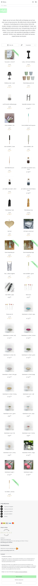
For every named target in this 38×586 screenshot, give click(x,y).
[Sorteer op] (28, 45)
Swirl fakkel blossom (9, 167)
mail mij (5, 516)
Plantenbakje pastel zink (28, 83)
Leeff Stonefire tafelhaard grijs (9, 104)
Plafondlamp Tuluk (9, 210)
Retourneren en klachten (6, 573)
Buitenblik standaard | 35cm (28, 104)
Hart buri (9, 231)
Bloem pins (28, 294)
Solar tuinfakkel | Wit (28, 146)
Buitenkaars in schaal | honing (9, 394)
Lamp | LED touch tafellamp (28, 62)
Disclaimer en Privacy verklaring (7, 576)
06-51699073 (4, 561)
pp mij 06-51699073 (9, 511)
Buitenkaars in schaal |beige (28, 374)
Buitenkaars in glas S (9, 472)
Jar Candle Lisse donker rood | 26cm (28, 168)
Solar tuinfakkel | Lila (9, 125)
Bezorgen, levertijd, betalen (6, 572)
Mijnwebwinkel (34, 583)
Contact (2, 570)
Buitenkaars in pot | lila (9, 433)
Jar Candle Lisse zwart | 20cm (9, 189)
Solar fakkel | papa (9, 294)
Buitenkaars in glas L (28, 472)
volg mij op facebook (8, 509)
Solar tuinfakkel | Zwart (9, 146)
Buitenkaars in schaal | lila (9, 355)
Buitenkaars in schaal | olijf (9, 335)
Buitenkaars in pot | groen (9, 413)
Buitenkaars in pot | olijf (28, 394)
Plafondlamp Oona (28, 210)
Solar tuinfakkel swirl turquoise (28, 125)
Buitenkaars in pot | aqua (28, 413)
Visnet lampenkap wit (9, 252)
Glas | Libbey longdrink (9, 273)
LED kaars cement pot (28, 231)
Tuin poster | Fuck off (9, 62)
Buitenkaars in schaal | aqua (28, 314)
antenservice (5, 568)
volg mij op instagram (8, 506)
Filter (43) (10, 45)
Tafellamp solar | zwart (9, 83)
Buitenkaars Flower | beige (28, 452)
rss (16, 583)
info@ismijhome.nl (5, 562)
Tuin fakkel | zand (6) (9, 491)
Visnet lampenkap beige (28, 252)
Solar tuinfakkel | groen (28, 273)
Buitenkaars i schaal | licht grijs (9, 374)
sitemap (13, 583)
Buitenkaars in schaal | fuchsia (28, 335)
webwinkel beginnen (21, 583)
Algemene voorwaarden (6, 575)
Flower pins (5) (9, 314)
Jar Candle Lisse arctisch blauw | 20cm (28, 189)
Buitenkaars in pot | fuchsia (28, 433)
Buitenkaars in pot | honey (9, 452)
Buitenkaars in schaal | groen (28, 355)
